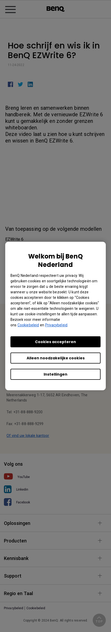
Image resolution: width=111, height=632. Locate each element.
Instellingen (55, 374)
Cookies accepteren (55, 341)
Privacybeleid (56, 325)
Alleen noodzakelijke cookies (56, 358)
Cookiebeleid (28, 325)
